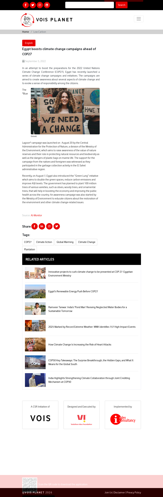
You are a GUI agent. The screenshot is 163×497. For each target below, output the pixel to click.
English (29, 43)
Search (121, 5)
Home (25, 31)
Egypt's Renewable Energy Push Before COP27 (73, 291)
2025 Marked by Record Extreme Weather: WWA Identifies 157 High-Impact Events (91, 326)
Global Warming (65, 242)
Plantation (29, 249)
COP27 (27, 242)
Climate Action (44, 242)
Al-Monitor (36, 215)
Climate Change (86, 242)
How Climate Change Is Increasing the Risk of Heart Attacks (79, 344)
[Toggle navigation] (139, 18)
